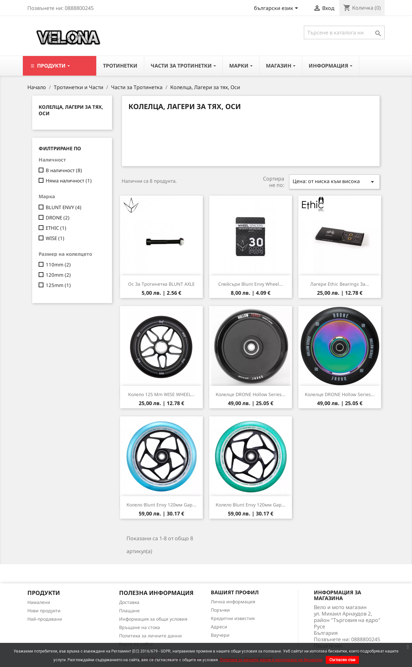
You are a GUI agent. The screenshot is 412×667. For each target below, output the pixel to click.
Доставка (129, 602)
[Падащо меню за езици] (277, 9)
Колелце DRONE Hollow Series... (251, 394)
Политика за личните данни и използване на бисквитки (271, 660)
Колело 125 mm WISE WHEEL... (161, 394)
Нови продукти (44, 610)
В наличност (64, 170)
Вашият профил (235, 592)
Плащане (129, 610)
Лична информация (233, 601)
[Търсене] (344, 32)
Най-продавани (44, 619)
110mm (58, 264)
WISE (55, 238)
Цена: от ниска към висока (334, 182)
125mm (58, 285)
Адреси (219, 627)
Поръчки (220, 610)
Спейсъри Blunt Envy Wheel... (250, 284)
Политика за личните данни (150, 636)
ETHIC (56, 228)
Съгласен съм (342, 660)
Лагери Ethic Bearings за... (339, 284)
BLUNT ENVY (63, 207)
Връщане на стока (139, 627)
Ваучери (220, 635)
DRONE (58, 217)
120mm (58, 275)
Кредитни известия (233, 618)
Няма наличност (69, 180)
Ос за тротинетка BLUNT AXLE (161, 284)
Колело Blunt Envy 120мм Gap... (161, 505)
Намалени (38, 602)
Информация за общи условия (153, 619)
